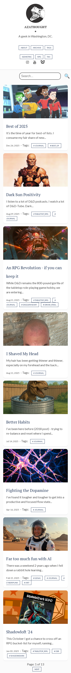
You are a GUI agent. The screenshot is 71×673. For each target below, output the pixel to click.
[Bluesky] (42, 62)
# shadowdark (16, 656)
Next (37, 669)
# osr (56, 651)
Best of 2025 (17, 126)
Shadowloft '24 (19, 631)
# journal (38, 145)
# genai (37, 578)
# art (26, 582)
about (24, 48)
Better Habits (18, 422)
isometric (27, 57)
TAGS (49, 48)
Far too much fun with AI (29, 558)
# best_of (54, 145)
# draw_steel (49, 305)
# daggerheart (29, 305)
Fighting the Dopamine (27, 490)
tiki (48, 57)
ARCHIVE (37, 48)
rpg (39, 57)
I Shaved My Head (22, 353)
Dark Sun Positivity (23, 194)
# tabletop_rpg (40, 214)
